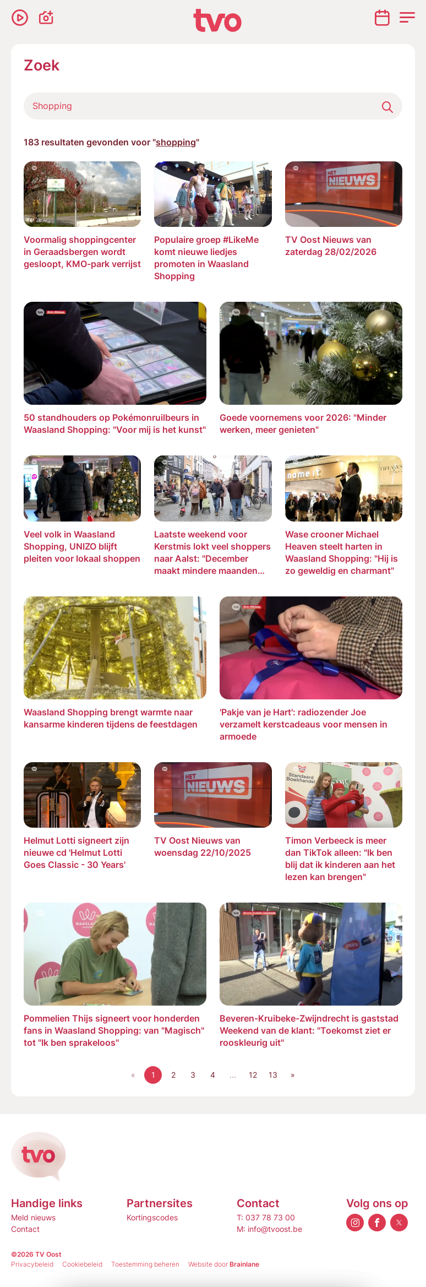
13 (273, 1074)
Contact (25, 1229)
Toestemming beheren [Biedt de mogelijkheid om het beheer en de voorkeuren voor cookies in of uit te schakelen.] (145, 1264)
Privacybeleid (32, 1264)
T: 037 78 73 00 (266, 1217)
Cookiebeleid (82, 1264)
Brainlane (244, 1264)
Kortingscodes (152, 1217)
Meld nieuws (33, 1217)
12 (253, 1074)
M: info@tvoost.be (269, 1229)
